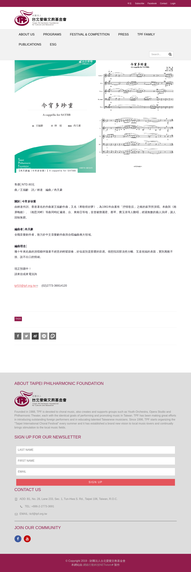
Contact (163, 3)
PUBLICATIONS (30, 44)
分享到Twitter (26, 336)
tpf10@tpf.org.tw (26, 285)
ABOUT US (27, 34)
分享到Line (44, 336)
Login (172, 3)
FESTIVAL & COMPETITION (90, 34)
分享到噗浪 (52, 336)
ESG (53, 44)
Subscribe (139, 3)
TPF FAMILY (146, 34)
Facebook (152, 3)
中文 (130, 3)
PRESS (123, 34)
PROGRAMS (52, 34)
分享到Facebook (17, 336)
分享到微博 (35, 336)
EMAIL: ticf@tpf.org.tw (33, 513)
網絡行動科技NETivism (98, 564)
